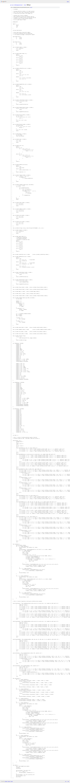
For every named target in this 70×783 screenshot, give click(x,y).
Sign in (68, 1)
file (31, 7)
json (68, 781)
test (25, 4)
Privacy (9, 781)
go (10, 4)
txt (65, 781)
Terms (12, 781)
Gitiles (6, 781)
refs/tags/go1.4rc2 (18, 4)
